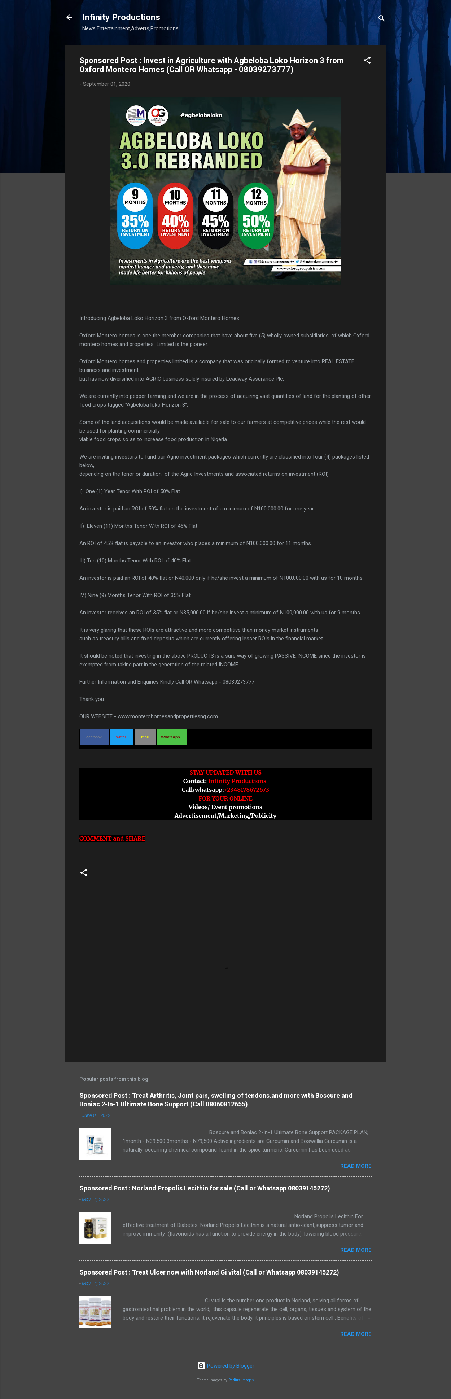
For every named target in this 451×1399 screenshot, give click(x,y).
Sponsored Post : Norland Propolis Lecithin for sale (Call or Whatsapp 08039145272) (204, 1188)
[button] (367, 61)
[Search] (381, 20)
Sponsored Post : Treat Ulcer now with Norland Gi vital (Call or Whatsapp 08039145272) (209, 1272)
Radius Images (241, 1380)
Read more (356, 1166)
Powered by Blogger (225, 1366)
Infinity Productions (121, 17)
